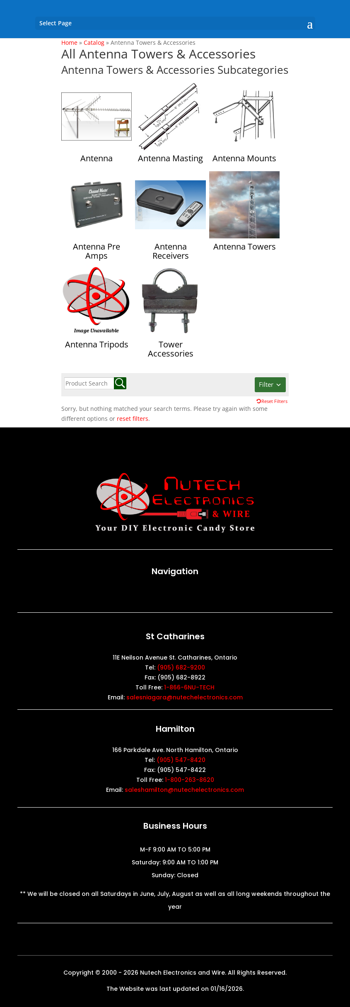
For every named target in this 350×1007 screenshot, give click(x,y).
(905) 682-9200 (181, 667)
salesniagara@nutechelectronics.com (184, 697)
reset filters (132, 418)
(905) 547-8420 (181, 760)
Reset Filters (274, 401)
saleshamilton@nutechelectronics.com (184, 790)
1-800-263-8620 (189, 780)
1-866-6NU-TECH (189, 687)
